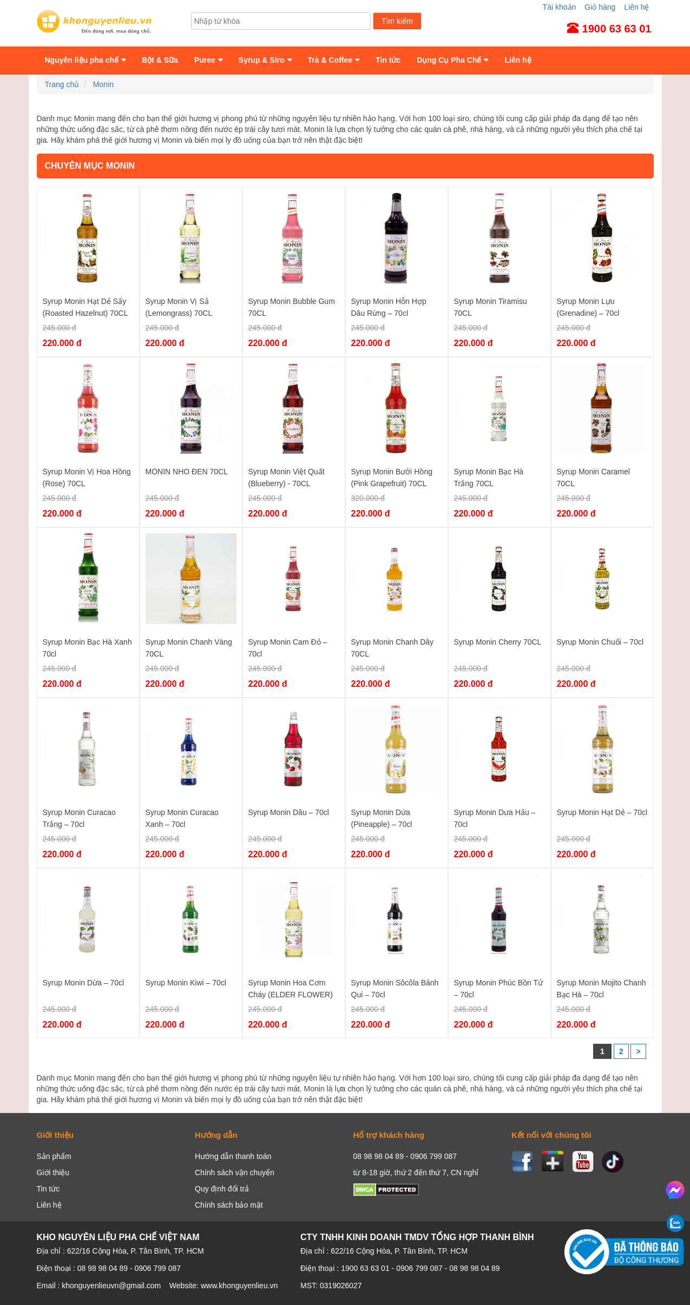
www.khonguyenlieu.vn (239, 1285)
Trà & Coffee (330, 60)
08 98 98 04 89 (474, 1268)
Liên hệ (636, 7)
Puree (204, 60)
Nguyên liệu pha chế (82, 60)
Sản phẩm (54, 1156)
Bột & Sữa (160, 60)
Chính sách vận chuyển (234, 1172)
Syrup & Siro (262, 60)
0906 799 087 (419, 1268)
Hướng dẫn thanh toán (233, 1156)
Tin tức (388, 60)
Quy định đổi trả (222, 1188)
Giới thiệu (53, 1172)
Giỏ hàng (599, 7)
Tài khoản (559, 7)
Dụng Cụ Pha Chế (449, 60)
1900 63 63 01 (365, 1268)
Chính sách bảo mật (229, 1205)
